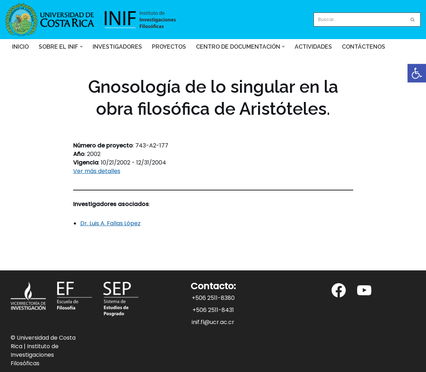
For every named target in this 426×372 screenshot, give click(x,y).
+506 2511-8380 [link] (213, 298)
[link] (417, 73)
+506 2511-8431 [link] (213, 310)
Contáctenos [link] (363, 46)
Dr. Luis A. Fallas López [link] (110, 223)
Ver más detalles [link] (96, 171)
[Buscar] (359, 19)
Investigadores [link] (117, 46)
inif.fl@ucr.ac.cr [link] (213, 322)
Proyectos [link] (169, 46)
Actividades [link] (313, 46)
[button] (81, 46)
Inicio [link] (20, 46)
